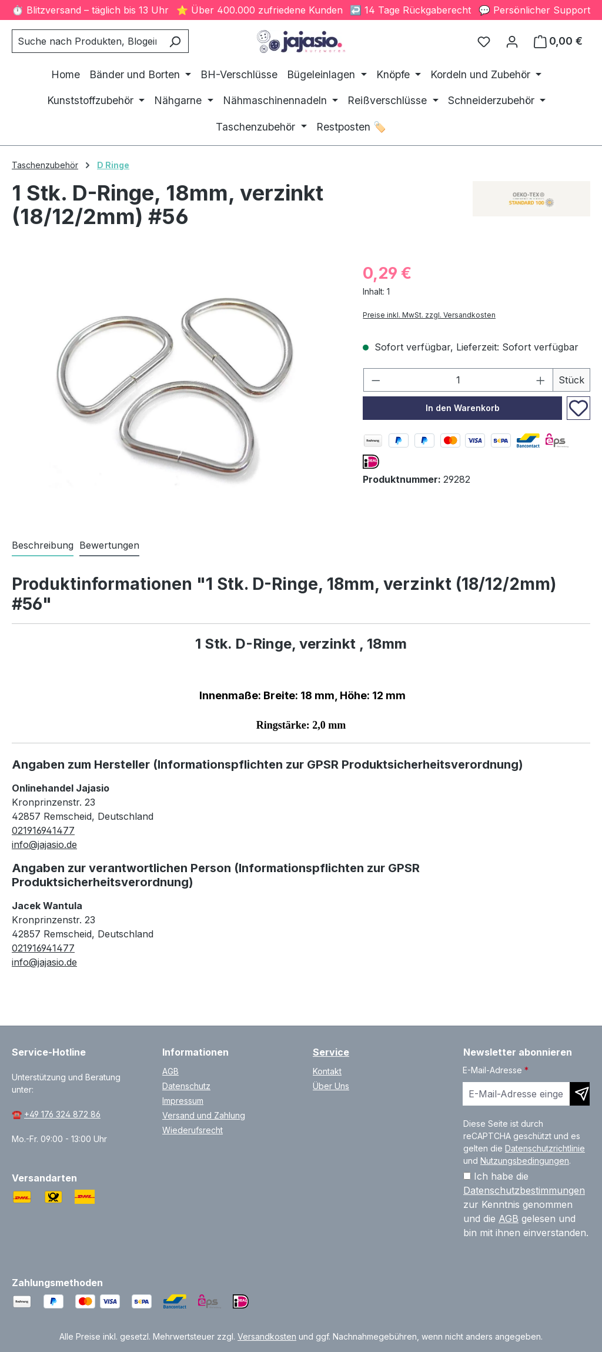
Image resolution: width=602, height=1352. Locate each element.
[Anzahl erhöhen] (541, 380)
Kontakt (327, 1071)
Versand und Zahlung (203, 1115)
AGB (170, 1071)
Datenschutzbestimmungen (524, 1190)
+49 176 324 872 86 (62, 1114)
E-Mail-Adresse (496, 1070)
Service (331, 1052)
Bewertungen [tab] (109, 545)
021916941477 (43, 830)
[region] (175, 387)
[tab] (42, 545)
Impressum (182, 1101)
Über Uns (331, 1086)
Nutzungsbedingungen (524, 1161)
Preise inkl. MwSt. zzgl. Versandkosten (429, 315)
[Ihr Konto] (512, 41)
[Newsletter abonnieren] (580, 1094)
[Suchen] (175, 41)
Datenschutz (186, 1086)
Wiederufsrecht (192, 1130)
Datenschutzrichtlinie (545, 1148)
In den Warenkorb (463, 408)
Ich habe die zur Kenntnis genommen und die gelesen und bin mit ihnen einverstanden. (525, 1204)
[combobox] (87, 41)
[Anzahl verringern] (375, 380)
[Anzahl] (458, 380)
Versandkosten (267, 1336)
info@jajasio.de (44, 844)
